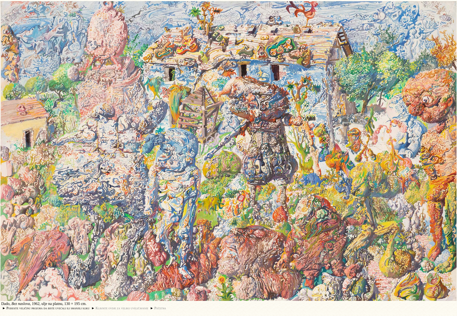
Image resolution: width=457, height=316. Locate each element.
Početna (160, 308)
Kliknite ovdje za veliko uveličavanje (122, 308)
